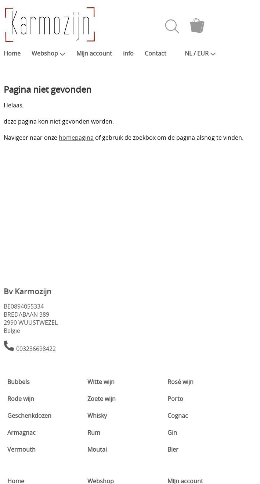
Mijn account (94, 53)
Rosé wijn (180, 382)
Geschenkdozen (29, 416)
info (128, 53)
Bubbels (18, 382)
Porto (175, 399)
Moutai (97, 449)
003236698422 (36, 349)
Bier (172, 449)
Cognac (177, 416)
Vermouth (21, 449)
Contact (155, 53)
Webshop (48, 53)
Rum (93, 432)
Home (12, 53)
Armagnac (21, 432)
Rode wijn (20, 399)
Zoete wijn (101, 399)
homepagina (76, 138)
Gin (172, 432)
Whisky (97, 416)
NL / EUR (200, 53)
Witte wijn (101, 382)
